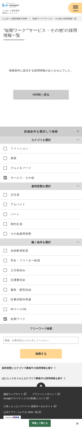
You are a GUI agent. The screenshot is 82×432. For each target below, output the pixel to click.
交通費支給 (18, 279)
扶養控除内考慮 (21, 299)
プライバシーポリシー (44, 394)
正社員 (15, 194)
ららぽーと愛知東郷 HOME (14, 19)
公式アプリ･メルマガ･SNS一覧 (20, 412)
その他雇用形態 (21, 233)
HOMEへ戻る (41, 94)
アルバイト (18, 204)
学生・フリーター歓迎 (25, 260)
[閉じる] (77, 423)
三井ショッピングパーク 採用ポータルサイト (28, 406)
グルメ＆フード (21, 167)
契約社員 (16, 224)
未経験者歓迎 (19, 250)
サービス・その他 (22, 177)
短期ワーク (18, 318)
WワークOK (19, 309)
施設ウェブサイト (13, 394)
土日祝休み (18, 270)
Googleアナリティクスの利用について (24, 398)
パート (15, 214)
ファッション (19, 148)
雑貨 (14, 158)
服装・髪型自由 (21, 289)
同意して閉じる (40, 423)
